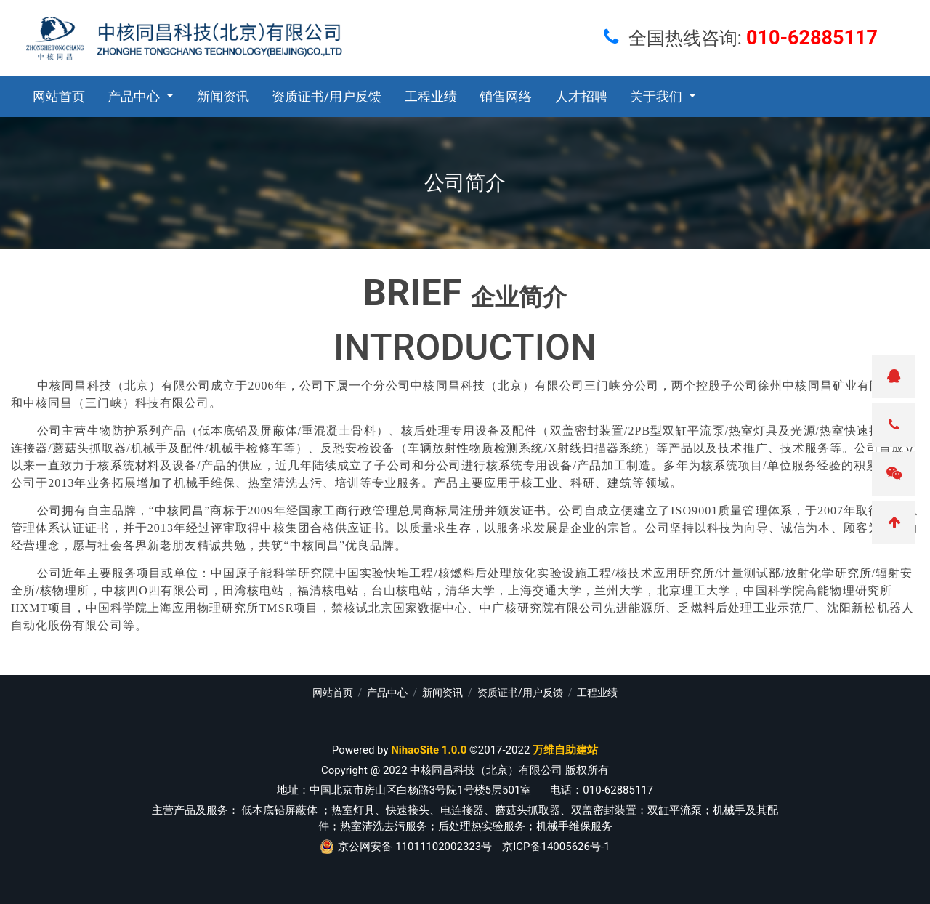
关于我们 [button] (657, 96)
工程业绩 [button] (431, 96)
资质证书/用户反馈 (520, 692)
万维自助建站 (565, 749)
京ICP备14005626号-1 (556, 846)
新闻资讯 (442, 692)
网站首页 (59, 96)
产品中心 (387, 692)
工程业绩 (597, 692)
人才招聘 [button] (581, 96)
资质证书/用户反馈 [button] (326, 96)
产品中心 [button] (135, 96)
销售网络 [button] (506, 96)
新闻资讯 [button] (223, 96)
